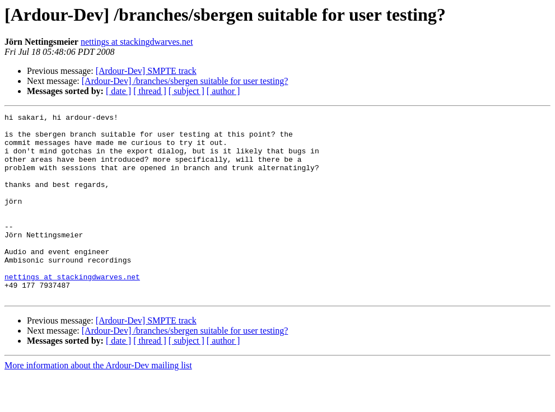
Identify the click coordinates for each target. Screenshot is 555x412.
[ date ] (118, 91)
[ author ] (223, 91)
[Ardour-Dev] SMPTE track (146, 71)
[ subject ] (186, 91)
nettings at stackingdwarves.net (137, 41)
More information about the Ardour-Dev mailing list (98, 402)
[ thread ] (149, 91)
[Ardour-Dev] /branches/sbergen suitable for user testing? (185, 81)
